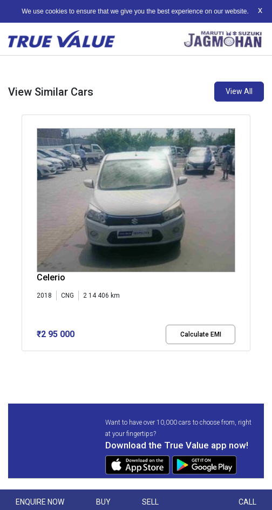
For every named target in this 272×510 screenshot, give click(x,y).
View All (239, 91)
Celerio (51, 277)
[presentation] (27, 235)
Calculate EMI (200, 334)
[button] (25, 360)
